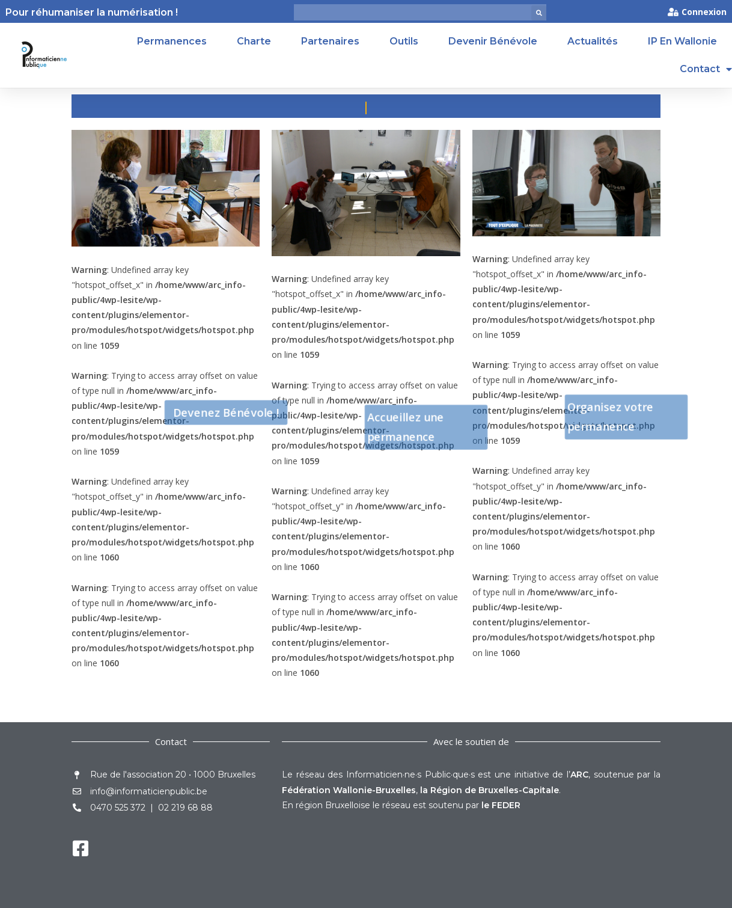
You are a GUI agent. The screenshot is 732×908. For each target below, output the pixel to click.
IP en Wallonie (682, 41)
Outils (403, 41)
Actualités (592, 41)
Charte (254, 41)
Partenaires (330, 41)
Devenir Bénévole (492, 41)
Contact (706, 69)
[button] (538, 12)
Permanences (172, 41)
